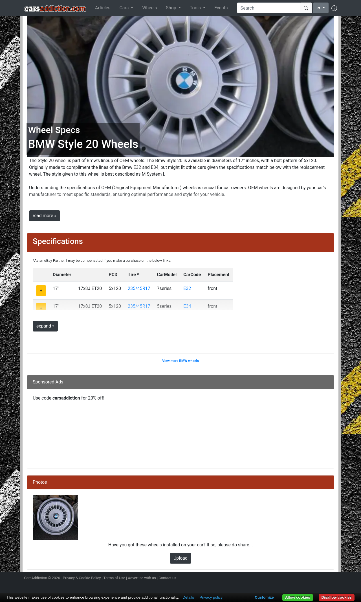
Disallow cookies (337, 597)
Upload (180, 558)
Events (221, 7)
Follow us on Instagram (293, 578)
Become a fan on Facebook (314, 578)
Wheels (149, 7)
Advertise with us (142, 578)
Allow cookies (297, 597)
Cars (124, 7)
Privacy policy (211, 597)
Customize (264, 597)
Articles (102, 7)
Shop (171, 7)
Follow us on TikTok (323, 578)
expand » (45, 326)
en (319, 7)
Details (188, 597)
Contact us (167, 578)
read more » (44, 215)
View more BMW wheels (180, 361)
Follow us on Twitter (303, 578)
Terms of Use (114, 578)
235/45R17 (139, 288)
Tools (196, 7)
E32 (187, 288)
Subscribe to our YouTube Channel (333, 578)
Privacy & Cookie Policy (82, 578)
